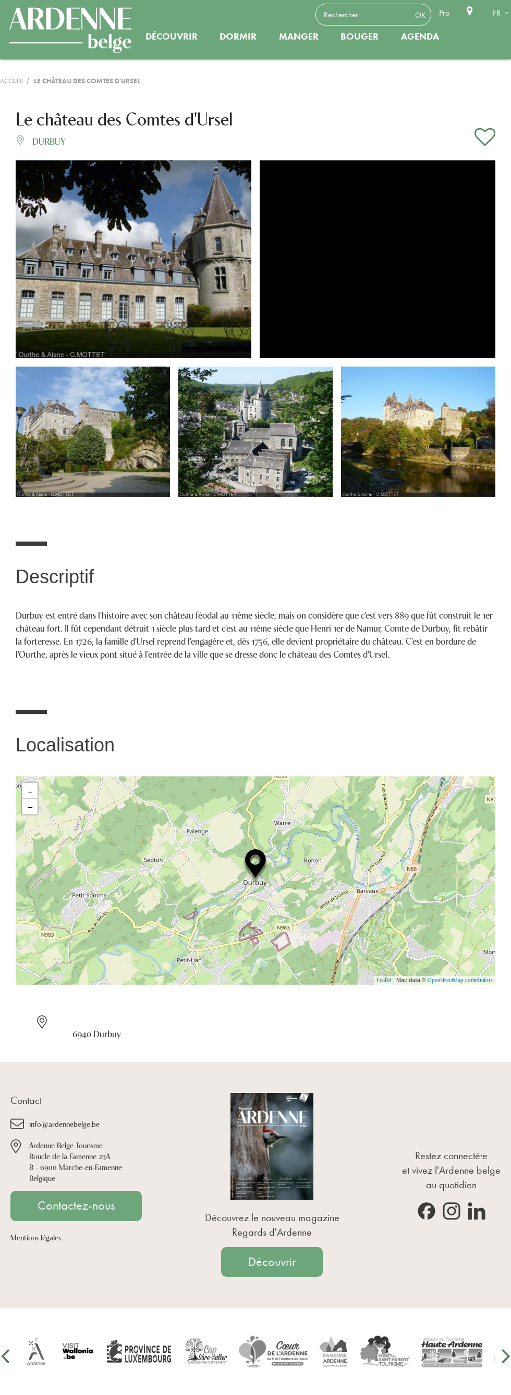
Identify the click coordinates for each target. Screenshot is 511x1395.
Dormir (238, 36)
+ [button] (30, 790)
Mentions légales (35, 1236)
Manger (299, 36)
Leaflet (384, 980)
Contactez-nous (76, 1205)
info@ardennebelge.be (64, 1123)
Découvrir (171, 36)
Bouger (359, 36)
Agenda (420, 36)
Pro (444, 13)
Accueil (12, 81)
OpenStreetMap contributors (460, 980)
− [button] (30, 806)
